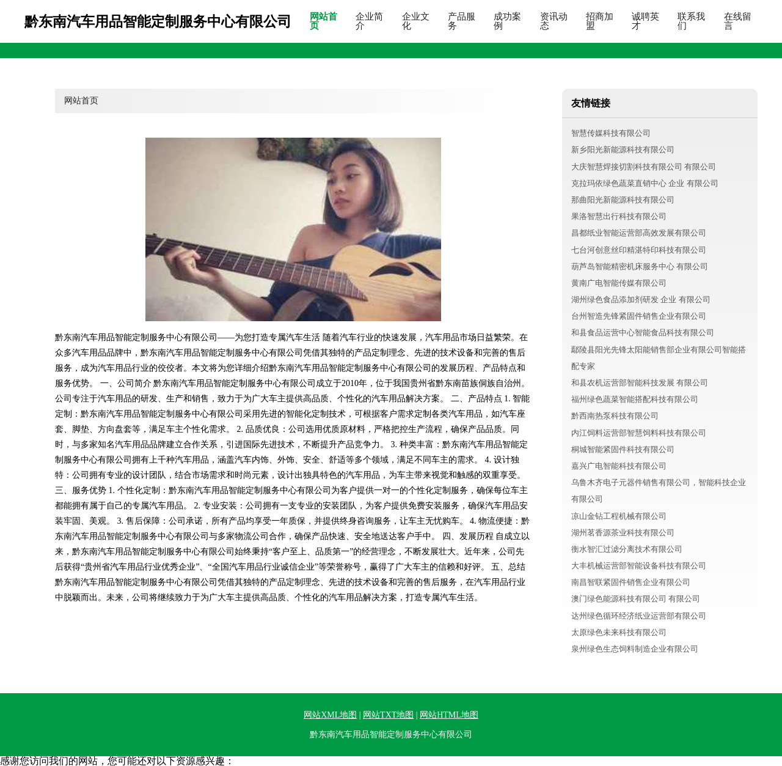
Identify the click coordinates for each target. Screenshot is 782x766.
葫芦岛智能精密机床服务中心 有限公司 (639, 266)
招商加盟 (599, 21)
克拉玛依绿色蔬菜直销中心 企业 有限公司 (644, 183)
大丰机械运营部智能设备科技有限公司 (638, 565)
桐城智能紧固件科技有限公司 (622, 449)
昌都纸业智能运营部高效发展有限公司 (638, 232)
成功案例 (507, 21)
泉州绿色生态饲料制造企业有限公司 (634, 648)
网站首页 (323, 21)
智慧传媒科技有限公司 (611, 133)
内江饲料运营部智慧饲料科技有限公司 (638, 432)
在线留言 (737, 21)
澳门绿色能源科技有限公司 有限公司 (635, 598)
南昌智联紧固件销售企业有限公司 (630, 582)
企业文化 (415, 21)
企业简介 (369, 21)
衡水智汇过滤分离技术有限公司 (626, 549)
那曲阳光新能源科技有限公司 (622, 199)
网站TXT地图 (388, 715)
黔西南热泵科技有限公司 (615, 415)
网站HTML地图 (449, 715)
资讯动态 (554, 21)
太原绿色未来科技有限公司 (619, 632)
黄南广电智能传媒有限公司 (619, 283)
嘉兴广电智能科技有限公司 (619, 465)
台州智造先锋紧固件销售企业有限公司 (638, 316)
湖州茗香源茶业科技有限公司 (622, 532)
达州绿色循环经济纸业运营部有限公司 (638, 615)
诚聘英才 (645, 21)
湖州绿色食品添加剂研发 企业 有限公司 (641, 299)
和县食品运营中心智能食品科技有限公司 (642, 332)
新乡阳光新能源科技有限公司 (622, 149)
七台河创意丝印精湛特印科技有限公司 (638, 250)
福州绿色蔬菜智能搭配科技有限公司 (634, 399)
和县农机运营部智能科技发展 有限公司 (639, 382)
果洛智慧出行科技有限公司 (619, 216)
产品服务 (461, 21)
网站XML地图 (330, 715)
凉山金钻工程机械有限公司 (619, 516)
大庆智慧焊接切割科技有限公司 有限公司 (643, 166)
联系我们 (691, 21)
